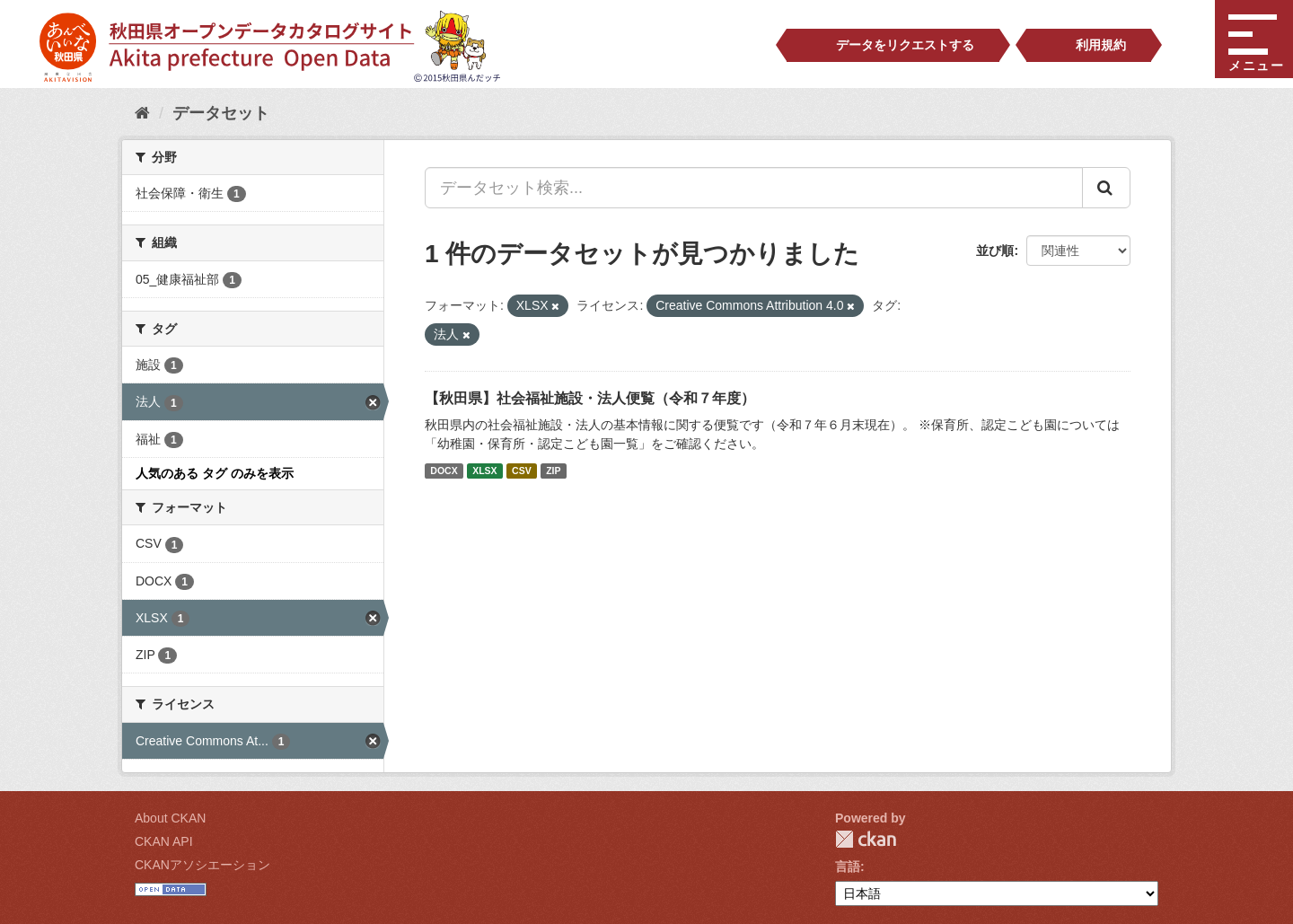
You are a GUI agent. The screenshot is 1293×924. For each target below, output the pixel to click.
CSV (522, 470)
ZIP (553, 470)
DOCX (443, 470)
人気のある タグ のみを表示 (215, 473)
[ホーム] (142, 113)
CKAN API (164, 841)
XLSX (484, 470)
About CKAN (170, 818)
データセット (220, 113)
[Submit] (1106, 187)
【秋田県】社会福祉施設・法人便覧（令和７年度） (590, 398)
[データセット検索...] (754, 187)
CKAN (865, 839)
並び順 (995, 250)
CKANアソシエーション (202, 865)
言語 (847, 866)
